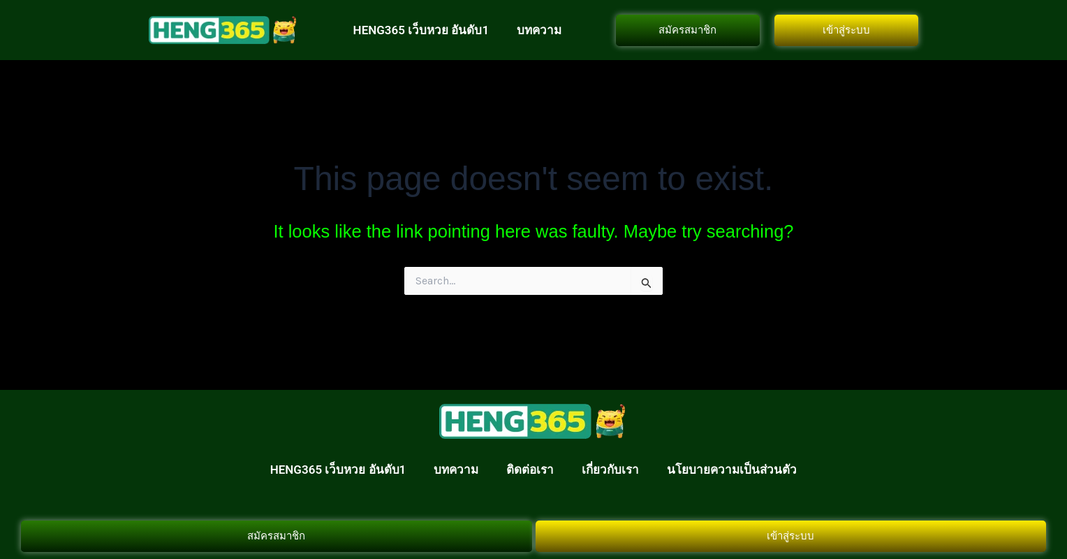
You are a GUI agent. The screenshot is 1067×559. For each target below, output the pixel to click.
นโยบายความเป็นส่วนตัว (732, 470)
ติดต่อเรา (530, 470)
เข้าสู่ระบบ (846, 30)
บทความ (539, 30)
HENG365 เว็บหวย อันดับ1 (421, 30)
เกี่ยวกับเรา (610, 470)
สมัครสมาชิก (687, 30)
